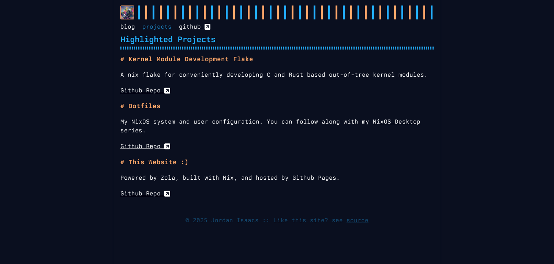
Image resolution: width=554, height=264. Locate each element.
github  (194, 26)
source (357, 220)
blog (127, 26)
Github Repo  (145, 90)
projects (157, 26)
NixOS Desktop (396, 121)
